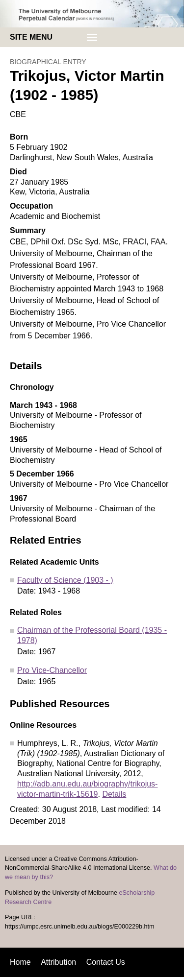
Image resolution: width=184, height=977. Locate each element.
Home (20, 962)
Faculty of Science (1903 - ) (65, 580)
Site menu (31, 37)
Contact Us (105, 962)
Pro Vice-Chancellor (52, 670)
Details (114, 794)
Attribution (58, 962)
